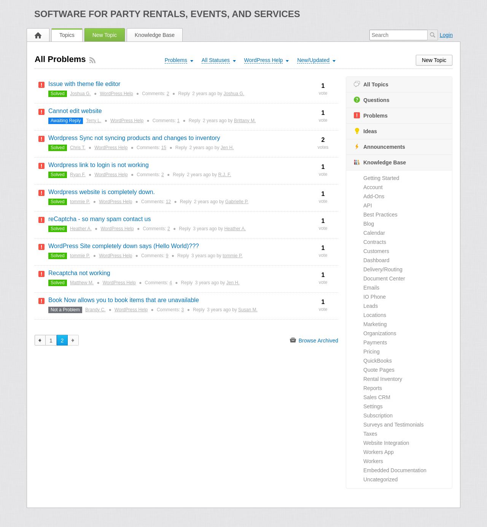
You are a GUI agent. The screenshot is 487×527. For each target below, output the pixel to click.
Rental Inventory (382, 379)
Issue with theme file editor (84, 84)
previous (40, 340)
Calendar (374, 233)
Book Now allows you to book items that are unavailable (123, 300)
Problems (371, 115)
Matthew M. (82, 282)
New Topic (104, 35)
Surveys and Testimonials (393, 425)
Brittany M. (245, 120)
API (367, 205)
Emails (371, 288)
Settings (373, 406)
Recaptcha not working (79, 273)
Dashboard (376, 260)
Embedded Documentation (395, 470)
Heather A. (81, 228)
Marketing (375, 324)
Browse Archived (314, 340)
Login (446, 35)
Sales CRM (376, 397)
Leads (370, 306)
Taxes (370, 434)
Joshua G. (80, 93)
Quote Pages (379, 370)
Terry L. (93, 120)
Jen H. (227, 147)
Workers (373, 461)
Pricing (371, 352)
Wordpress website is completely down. (101, 192)
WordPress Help (116, 93)
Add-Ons (373, 196)
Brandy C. (95, 309)
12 (168, 201)
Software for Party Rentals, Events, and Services (167, 14)
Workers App (378, 452)
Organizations (379, 333)
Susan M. (248, 309)
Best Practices (380, 215)
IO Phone (374, 297)
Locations (374, 315)
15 (163, 147)
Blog (368, 224)
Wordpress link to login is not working (98, 165)
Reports (372, 388)
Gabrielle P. (236, 201)
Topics (67, 35)
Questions (371, 100)
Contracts (374, 242)
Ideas (365, 131)
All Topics (371, 84)
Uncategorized (380, 479)
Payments (375, 342)
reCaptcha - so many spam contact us (99, 219)
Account (373, 187)
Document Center (384, 278)
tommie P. (80, 201)
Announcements (379, 146)
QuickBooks (377, 361)
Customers (376, 251)
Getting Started (381, 178)
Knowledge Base (155, 35)
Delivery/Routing (383, 269)
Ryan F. (78, 174)
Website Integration (386, 443)
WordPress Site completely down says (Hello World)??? (123, 246)
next (73, 340)
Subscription (378, 415)
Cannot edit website (75, 111)
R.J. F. (224, 174)
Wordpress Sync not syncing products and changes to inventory (134, 138)
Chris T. (77, 147)
